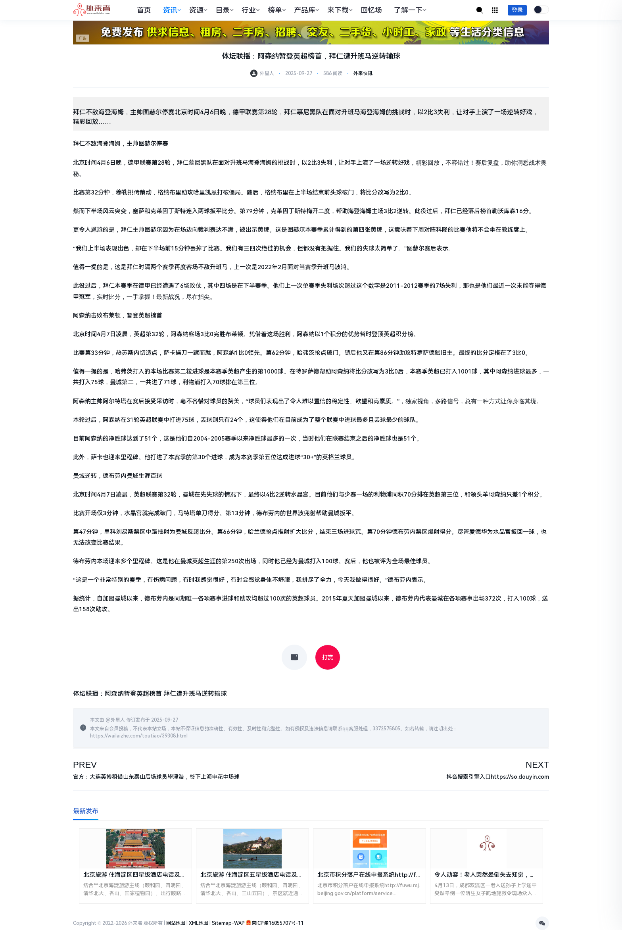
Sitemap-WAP (228, 923)
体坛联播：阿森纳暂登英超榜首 (117, 693)
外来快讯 (362, 73)
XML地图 (198, 923)
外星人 (118, 720)
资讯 (171, 10)
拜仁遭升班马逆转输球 (195, 693)
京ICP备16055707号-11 (277, 923)
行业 (250, 10)
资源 (197, 10)
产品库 (305, 10)
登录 (517, 10)
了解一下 (409, 10)
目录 (223, 10)
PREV (85, 765)
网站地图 (175, 923)
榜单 (276, 10)
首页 (144, 10)
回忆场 (371, 10)
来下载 (339, 10)
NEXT (537, 765)
